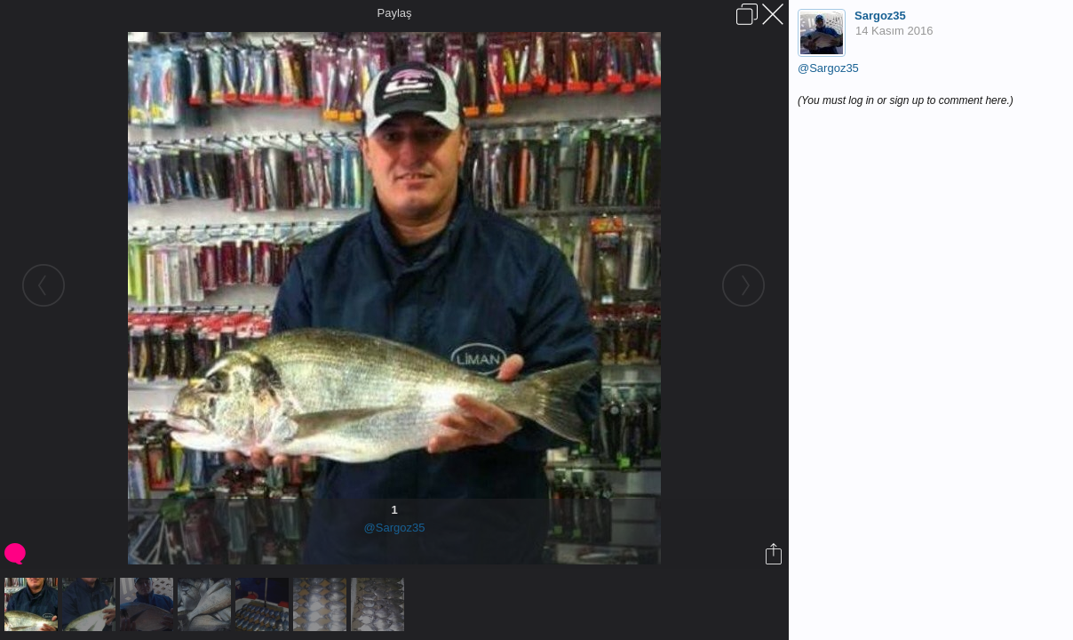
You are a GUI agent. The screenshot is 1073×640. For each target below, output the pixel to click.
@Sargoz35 (394, 527)
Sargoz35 (880, 15)
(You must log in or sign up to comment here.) (905, 100)
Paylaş (394, 13)
